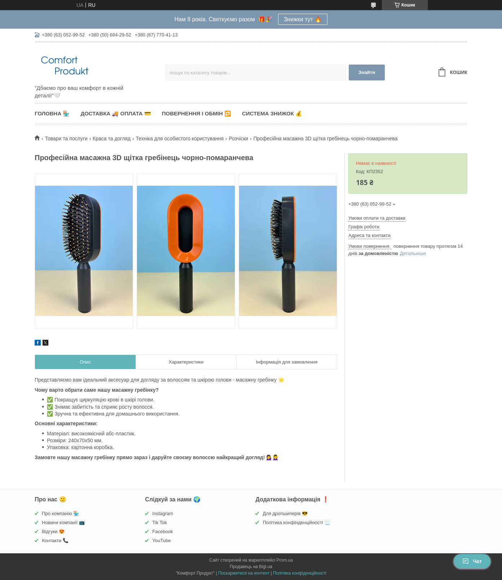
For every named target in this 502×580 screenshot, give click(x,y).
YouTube (161, 540)
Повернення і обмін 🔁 (196, 113)
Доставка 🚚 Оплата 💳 (115, 113)
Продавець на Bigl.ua (251, 566)
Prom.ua (285, 560)
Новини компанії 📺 (63, 522)
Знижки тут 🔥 (303, 19)
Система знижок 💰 (272, 113)
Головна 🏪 (52, 113)
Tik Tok (159, 522)
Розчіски (238, 138)
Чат (472, 561)
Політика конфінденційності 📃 (296, 522)
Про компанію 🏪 (60, 513)
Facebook (162, 531)
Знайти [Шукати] (366, 72)
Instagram (162, 513)
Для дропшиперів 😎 (285, 513)
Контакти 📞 (55, 540)
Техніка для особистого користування (180, 138)
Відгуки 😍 (53, 531)
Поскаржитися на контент (243, 573)
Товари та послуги (66, 138)
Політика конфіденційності (299, 573)
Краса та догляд (112, 138)
